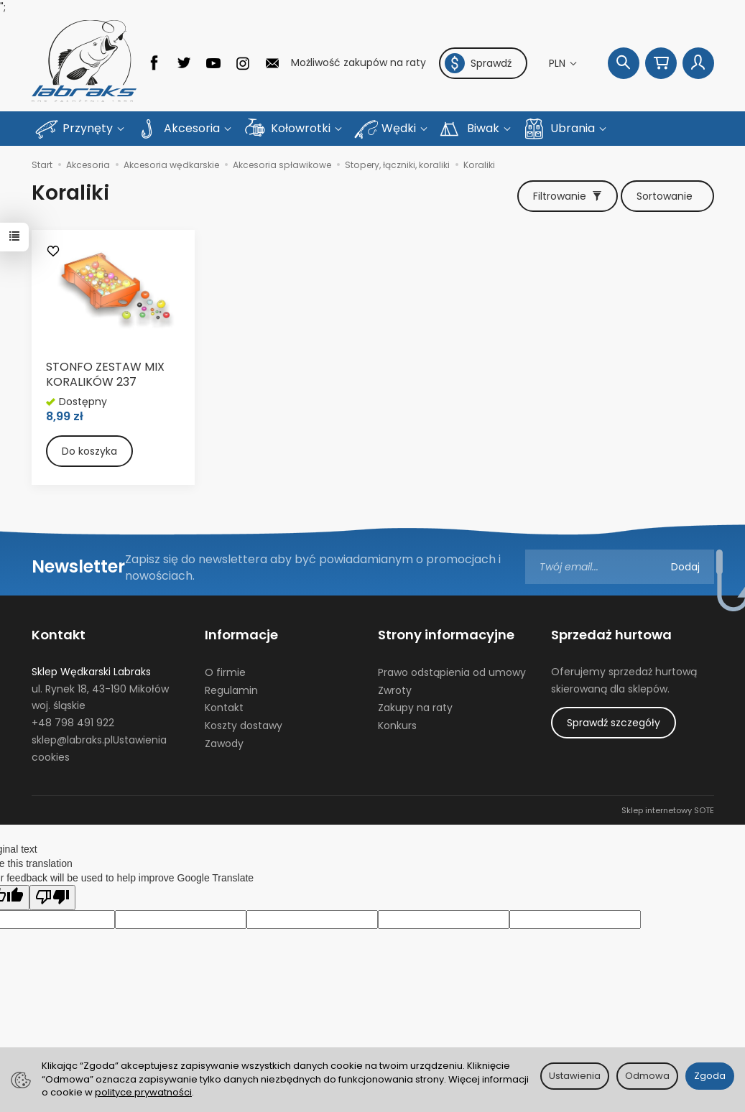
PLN (558, 63)
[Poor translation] (52, 896)
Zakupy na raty (415, 707)
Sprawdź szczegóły (613, 722)
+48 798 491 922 (73, 722)
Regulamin (231, 689)
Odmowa (647, 1076)
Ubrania (574, 128)
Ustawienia (575, 1076)
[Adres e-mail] (619, 567)
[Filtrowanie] (567, 196)
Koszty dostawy (243, 725)
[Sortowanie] (667, 196)
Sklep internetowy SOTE (667, 809)
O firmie (225, 672)
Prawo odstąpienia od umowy (452, 672)
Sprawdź (478, 63)
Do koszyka (89, 451)
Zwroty (395, 689)
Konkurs (397, 725)
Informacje (241, 635)
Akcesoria (193, 128)
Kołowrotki (302, 128)
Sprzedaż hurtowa (611, 635)
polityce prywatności (143, 1092)
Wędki (400, 128)
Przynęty (89, 128)
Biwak (484, 128)
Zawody (224, 743)
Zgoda (710, 1076)
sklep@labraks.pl (72, 740)
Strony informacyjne (446, 635)
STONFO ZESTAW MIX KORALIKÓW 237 (105, 374)
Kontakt (58, 635)
